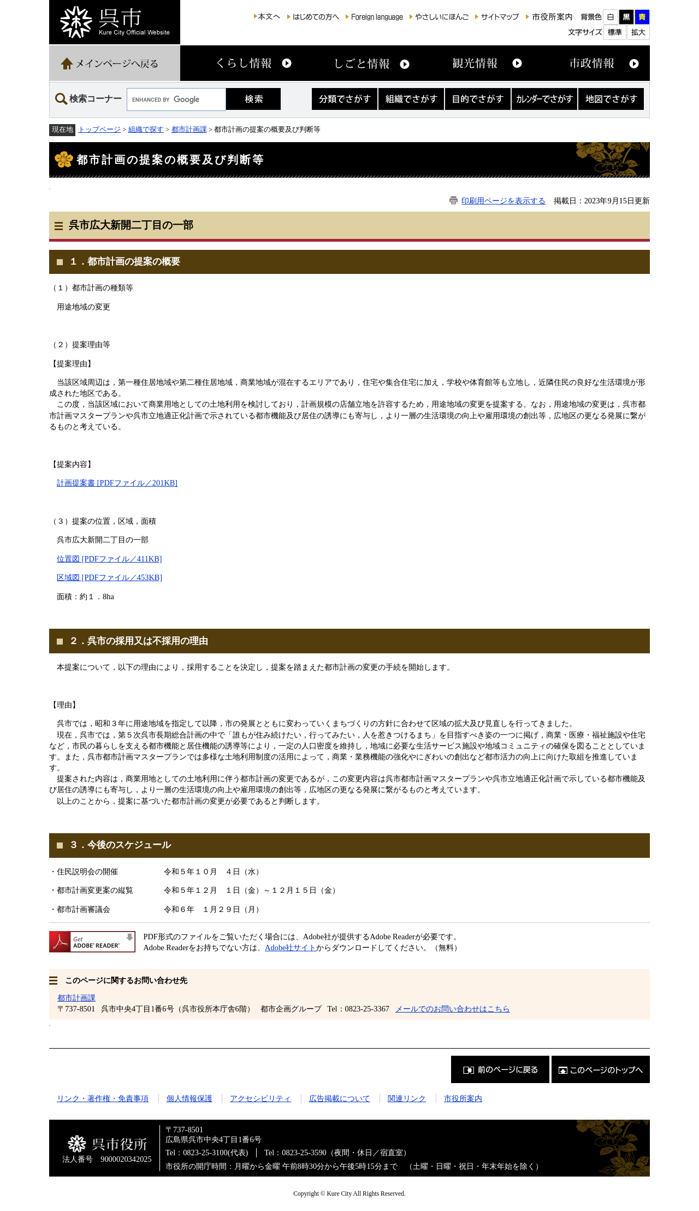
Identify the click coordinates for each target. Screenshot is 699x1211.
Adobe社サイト (290, 947)
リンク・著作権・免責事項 (103, 1098)
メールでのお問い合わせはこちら (452, 1008)
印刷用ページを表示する (503, 200)
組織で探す (146, 129)
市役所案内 (463, 1098)
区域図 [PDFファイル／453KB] (109, 577)
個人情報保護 (189, 1098)
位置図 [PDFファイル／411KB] (109, 558)
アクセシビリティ (260, 1098)
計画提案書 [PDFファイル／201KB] (117, 482)
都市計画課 (189, 129)
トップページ (99, 129)
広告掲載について (339, 1098)
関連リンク (407, 1098)
